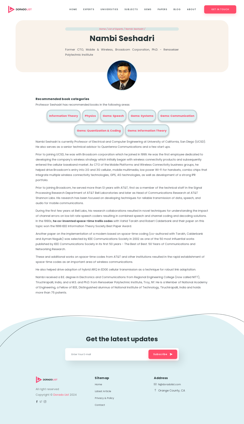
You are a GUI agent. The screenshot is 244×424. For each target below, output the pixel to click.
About (191, 9)
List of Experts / (116, 28)
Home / (103, 28)
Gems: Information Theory (147, 131)
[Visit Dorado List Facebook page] (37, 402)
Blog (177, 9)
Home (73, 9)
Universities (109, 9)
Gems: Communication (177, 116)
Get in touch (220, 9)
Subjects (131, 9)
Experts (88, 9)
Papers (162, 9)
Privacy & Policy (104, 398)
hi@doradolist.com (167, 384)
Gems (147, 9)
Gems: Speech (113, 116)
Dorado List (61, 395)
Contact (100, 405)
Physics (90, 116)
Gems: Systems (142, 116)
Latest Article (103, 391)
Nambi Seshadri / (135, 28)
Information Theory (63, 116)
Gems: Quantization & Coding (99, 131)
